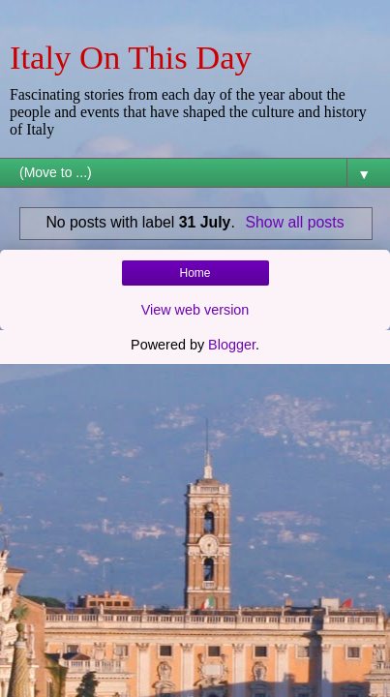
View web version (195, 310)
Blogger (231, 344)
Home (194, 273)
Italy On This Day (131, 57)
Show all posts (295, 222)
